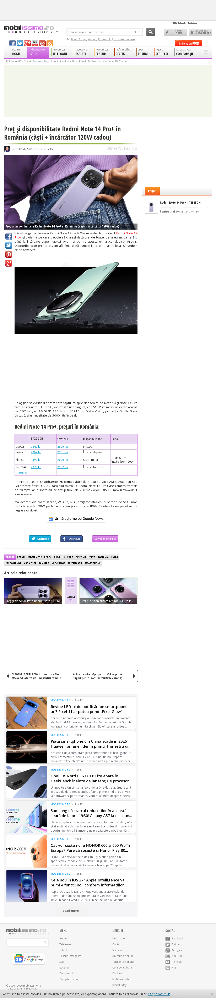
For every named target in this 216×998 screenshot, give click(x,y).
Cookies (117, 973)
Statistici (117, 950)
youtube (35, 43)
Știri (29, 61)
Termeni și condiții (123, 962)
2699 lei (62, 447)
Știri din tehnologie (123, 39)
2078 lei (36, 467)
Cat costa (30, 563)
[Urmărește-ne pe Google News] (76, 519)
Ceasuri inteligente (70, 956)
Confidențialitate (122, 967)
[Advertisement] (76, 368)
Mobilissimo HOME (15, 61)
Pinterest (8, 254)
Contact (192, 22)
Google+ (8, 263)
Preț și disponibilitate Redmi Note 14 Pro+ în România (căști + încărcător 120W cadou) (85, 61)
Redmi (50, 149)
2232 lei (62, 467)
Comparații (66, 973)
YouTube (174, 956)
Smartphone (93, 563)
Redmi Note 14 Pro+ (39, 557)
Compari (21, 473)
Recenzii (64, 967)
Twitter (8, 245)
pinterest (42, 43)
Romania (103, 557)
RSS (170, 967)
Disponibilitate (85, 557)
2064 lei (36, 452)
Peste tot (132, 32)
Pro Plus (59, 557)
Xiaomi (92, 39)
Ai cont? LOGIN (175, 32)
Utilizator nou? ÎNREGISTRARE (200, 32)
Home (63, 938)
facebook (12, 43)
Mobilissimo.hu (121, 979)
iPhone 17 (104, 39)
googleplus (27, 43)
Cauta (150, 32)
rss (50, 43)
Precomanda (13, 563)
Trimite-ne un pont (188, 43)
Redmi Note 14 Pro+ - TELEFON (180, 202)
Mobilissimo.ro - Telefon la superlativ (31, 29)
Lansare (44, 563)
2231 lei (62, 452)
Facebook (8, 236)
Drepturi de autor (122, 956)
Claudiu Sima (25, 149)
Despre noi (179, 22)
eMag (114, 557)
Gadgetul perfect (69, 979)
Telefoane (37, 61)
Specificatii (75, 563)
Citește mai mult (159, 994)
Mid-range (58, 563)
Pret (70, 557)
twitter (20, 43)
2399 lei (36, 460)
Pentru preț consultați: (182, 211)
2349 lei (36, 447)
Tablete (63, 950)
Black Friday (78, 39)
